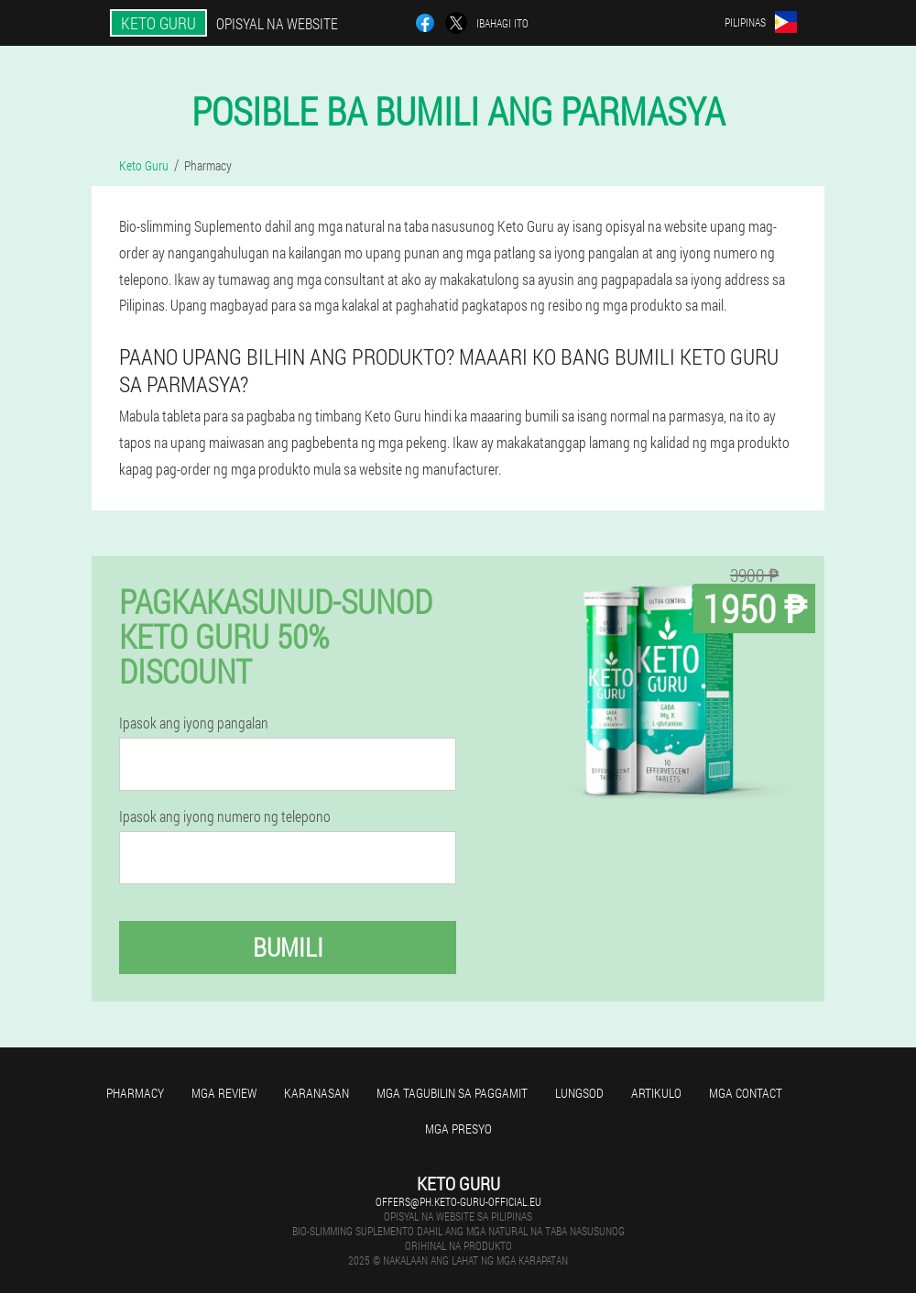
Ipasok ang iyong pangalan (193, 723)
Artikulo (656, 1092)
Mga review (223, 1092)
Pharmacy (135, 1092)
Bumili (288, 947)
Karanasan (316, 1092)
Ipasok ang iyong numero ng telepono (225, 816)
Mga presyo (458, 1128)
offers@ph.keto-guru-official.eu (458, 1201)
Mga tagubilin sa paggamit (452, 1092)
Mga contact (745, 1092)
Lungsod (579, 1092)
